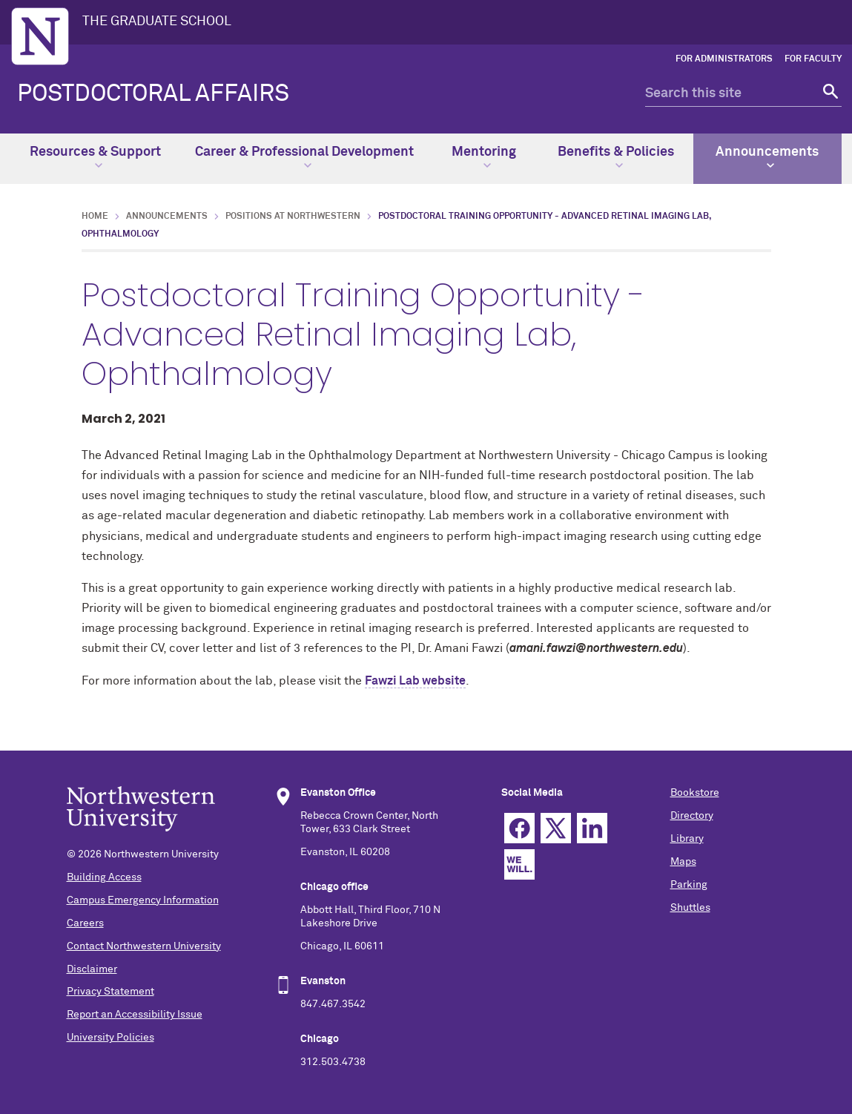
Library (687, 839)
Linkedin (592, 828)
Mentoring (484, 157)
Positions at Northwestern (292, 216)
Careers (85, 923)
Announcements (767, 157)
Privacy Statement (110, 991)
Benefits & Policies (616, 157)
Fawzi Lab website (415, 681)
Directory (691, 816)
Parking (688, 885)
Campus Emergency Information (143, 900)
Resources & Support (95, 157)
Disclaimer (92, 969)
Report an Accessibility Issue (134, 1014)
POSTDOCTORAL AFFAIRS (153, 94)
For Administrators (724, 59)
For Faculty (813, 59)
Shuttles (690, 908)
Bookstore (694, 793)
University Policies (110, 1037)
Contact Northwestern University (144, 946)
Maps (683, 862)
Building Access (104, 877)
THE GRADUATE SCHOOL (156, 21)
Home (95, 216)
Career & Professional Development (304, 157)
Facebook (519, 828)
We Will (519, 864)
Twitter (556, 828)
